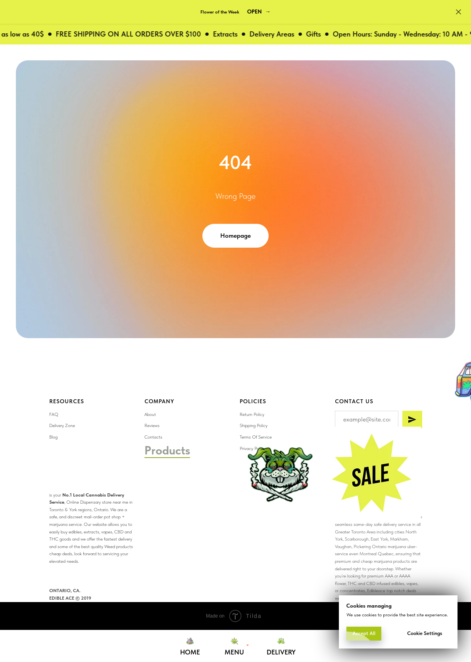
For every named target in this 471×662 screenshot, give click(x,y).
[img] (370, 475)
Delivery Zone (62, 425)
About (150, 414)
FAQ (53, 414)
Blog (53, 437)
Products (167, 450)
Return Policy (252, 414)
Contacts (153, 437)
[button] (259, 12)
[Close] (458, 12)
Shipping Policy (253, 425)
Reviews (152, 425)
